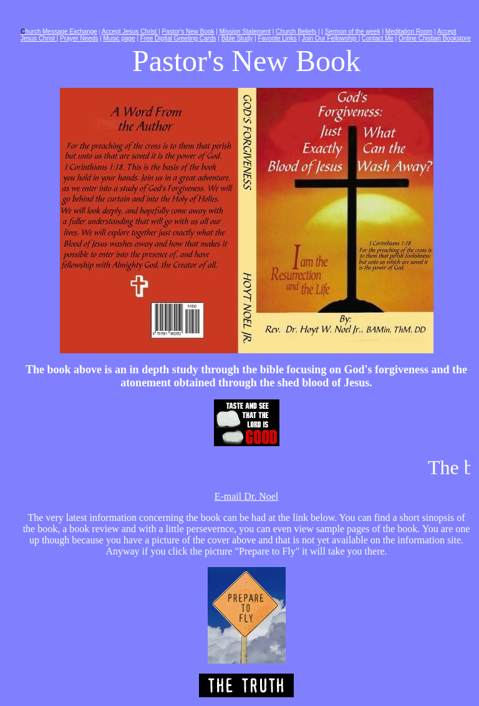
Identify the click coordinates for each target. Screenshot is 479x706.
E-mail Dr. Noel (247, 496)
